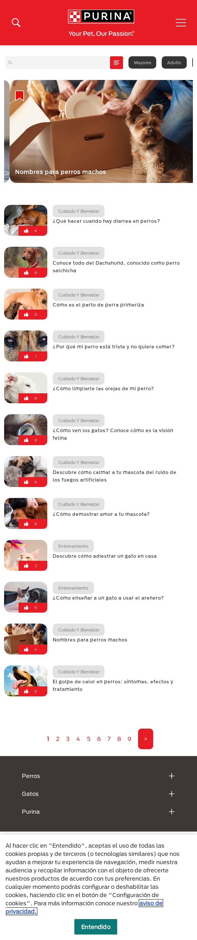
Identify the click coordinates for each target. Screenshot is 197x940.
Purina (31, 811)
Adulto (174, 62)
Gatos (30, 793)
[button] (181, 23)
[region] (98, 887)
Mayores (142, 62)
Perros (31, 776)
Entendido (95, 927)
